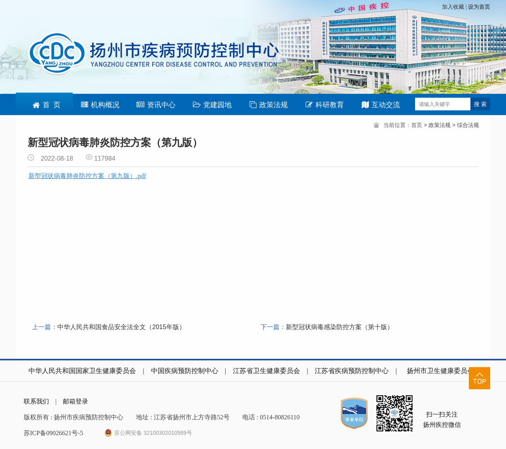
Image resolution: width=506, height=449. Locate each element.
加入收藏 (454, 7)
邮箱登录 (75, 401)
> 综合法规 (465, 125)
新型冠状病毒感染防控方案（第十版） (339, 327)
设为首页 (479, 7)
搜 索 (480, 104)
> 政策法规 (438, 125)
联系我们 (36, 401)
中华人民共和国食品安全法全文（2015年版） (121, 327)
